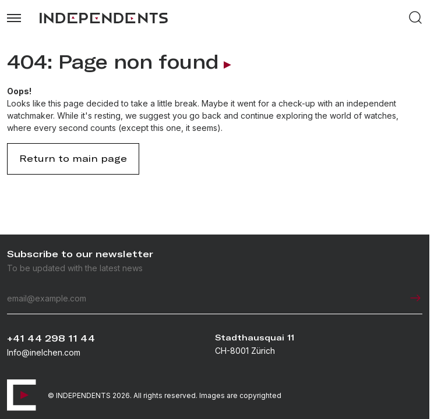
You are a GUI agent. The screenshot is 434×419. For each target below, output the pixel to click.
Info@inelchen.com (43, 352)
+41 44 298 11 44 (51, 338)
